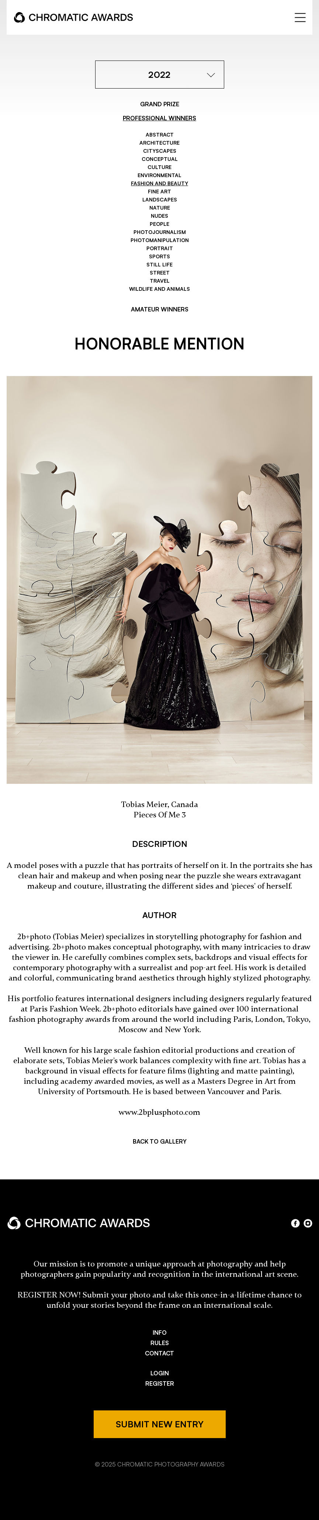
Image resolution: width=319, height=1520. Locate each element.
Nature (159, 207)
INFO (160, 1332)
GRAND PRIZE (159, 104)
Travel (160, 281)
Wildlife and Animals (159, 289)
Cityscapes (159, 151)
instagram (308, 1223)
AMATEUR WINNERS (159, 309)
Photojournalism (160, 232)
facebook (295, 1223)
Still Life (159, 264)
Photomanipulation (160, 240)
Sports (159, 256)
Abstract (160, 134)
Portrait (159, 248)
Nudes (159, 216)
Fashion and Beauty (159, 183)
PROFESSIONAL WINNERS (159, 118)
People (159, 224)
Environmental (159, 175)
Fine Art (159, 191)
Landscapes (159, 199)
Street (160, 272)
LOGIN (159, 1373)
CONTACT (159, 1353)
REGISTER (159, 1383)
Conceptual (160, 159)
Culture (159, 167)
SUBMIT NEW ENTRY (160, 1424)
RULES (159, 1343)
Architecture (159, 142)
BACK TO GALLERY (160, 1141)
